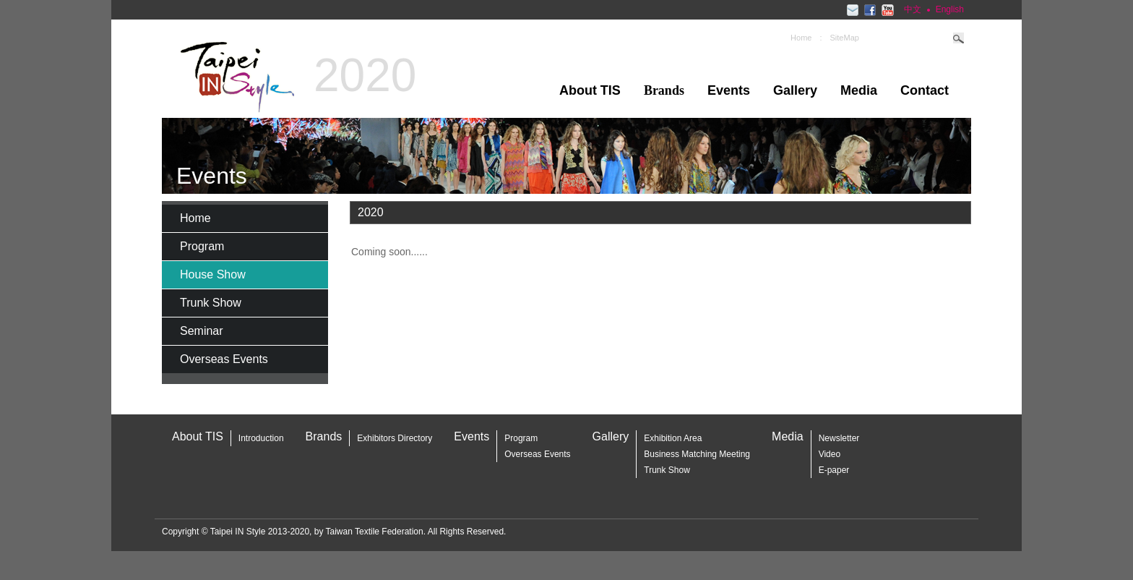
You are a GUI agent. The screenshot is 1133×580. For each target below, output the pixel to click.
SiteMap (844, 37)
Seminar (201, 331)
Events (728, 90)
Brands (324, 436)
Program (202, 246)
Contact (924, 90)
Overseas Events (224, 359)
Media (858, 90)
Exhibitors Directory (394, 438)
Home (800, 37)
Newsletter (839, 438)
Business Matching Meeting (697, 454)
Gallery (795, 90)
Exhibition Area (673, 438)
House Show (213, 274)
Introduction (261, 438)
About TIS (590, 90)
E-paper (834, 470)
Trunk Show (210, 303)
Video (829, 454)
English (950, 9)
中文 (912, 9)
